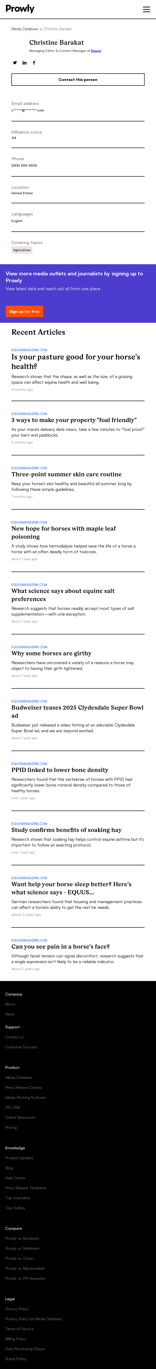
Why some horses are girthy (51, 653)
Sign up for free (24, 311)
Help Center (15, 1177)
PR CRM (12, 1107)
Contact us (14, 1037)
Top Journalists (17, 1197)
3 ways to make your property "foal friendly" (74, 419)
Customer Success (21, 1047)
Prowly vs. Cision (19, 1258)
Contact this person (78, 79)
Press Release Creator (23, 1087)
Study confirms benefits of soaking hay (66, 829)
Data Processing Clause (25, 1348)
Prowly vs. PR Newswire (25, 1278)
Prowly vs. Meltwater (22, 1248)
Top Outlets (15, 1207)
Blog (9, 1167)
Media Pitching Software (25, 1097)
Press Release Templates (25, 1187)
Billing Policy (15, 1338)
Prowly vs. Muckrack (22, 1238)
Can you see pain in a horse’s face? (60, 946)
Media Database (24, 28)
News (10, 1014)
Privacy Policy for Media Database (33, 1318)
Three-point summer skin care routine (66, 474)
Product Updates (19, 1157)
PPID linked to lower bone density (59, 769)
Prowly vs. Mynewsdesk (25, 1268)
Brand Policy (15, 1358)
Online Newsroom (20, 1117)
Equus (96, 51)
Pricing (11, 1127)
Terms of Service (19, 1328)
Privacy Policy (17, 1308)
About (10, 1004)
